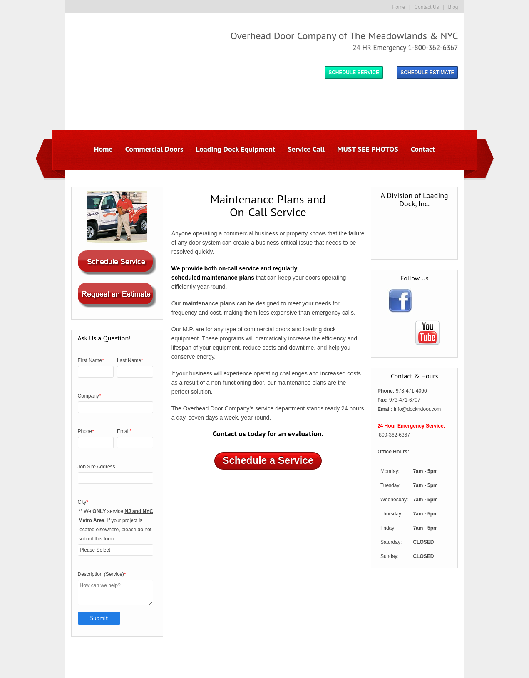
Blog (453, 7)
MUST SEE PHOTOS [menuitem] (367, 98)
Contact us (229, 383)
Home (398, 7)
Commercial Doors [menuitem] (154, 98)
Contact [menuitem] (423, 98)
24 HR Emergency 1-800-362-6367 (405, 47)
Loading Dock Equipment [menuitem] (236, 98)
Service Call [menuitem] (306, 98)
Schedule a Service (267, 409)
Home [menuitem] (103, 98)
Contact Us (426, 7)
